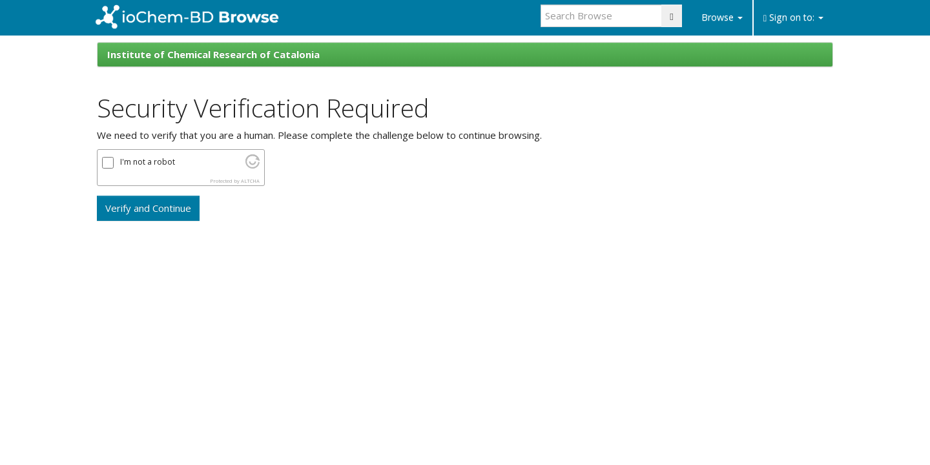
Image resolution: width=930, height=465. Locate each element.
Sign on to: (793, 17)
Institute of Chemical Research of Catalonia (213, 54)
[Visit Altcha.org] (252, 164)
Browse (722, 17)
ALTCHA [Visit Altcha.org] (250, 181)
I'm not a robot (147, 162)
